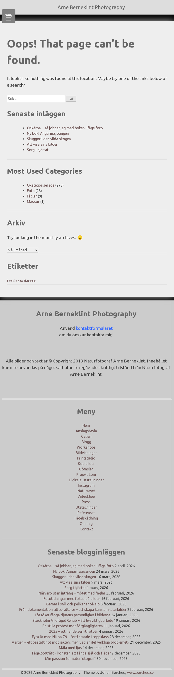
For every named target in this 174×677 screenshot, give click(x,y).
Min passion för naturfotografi (70, 659)
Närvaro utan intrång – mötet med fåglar (72, 593)
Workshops (86, 447)
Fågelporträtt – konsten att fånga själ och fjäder (71, 653)
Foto (31, 191)
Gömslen (86, 469)
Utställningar (86, 507)
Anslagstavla (86, 431)
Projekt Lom (86, 474)
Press (86, 502)
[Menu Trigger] (8, 16)
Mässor (33, 202)
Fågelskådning (86, 518)
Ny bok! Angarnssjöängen (48, 133)
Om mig (86, 524)
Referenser (86, 513)
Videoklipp (86, 496)
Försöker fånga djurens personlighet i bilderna (72, 615)
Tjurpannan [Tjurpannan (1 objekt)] (30, 280)
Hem (86, 425)
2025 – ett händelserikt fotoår (73, 631)
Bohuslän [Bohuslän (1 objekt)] (12, 280)
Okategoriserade (40, 185)
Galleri (86, 436)
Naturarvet (86, 491)
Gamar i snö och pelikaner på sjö (73, 604)
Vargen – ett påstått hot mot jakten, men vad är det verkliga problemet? (70, 642)
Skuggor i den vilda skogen (49, 139)
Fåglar (32, 196)
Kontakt (86, 529)
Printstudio (86, 458)
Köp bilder (86, 464)
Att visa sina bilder (42, 144)
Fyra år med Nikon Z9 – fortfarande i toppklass (70, 637)
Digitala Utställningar (86, 480)
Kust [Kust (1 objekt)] (20, 280)
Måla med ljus (70, 648)
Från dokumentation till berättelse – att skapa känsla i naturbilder (72, 609)
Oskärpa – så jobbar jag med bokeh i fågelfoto (65, 128)
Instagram (86, 485)
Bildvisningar (86, 453)
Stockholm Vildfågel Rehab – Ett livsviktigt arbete (72, 620)
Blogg (86, 442)
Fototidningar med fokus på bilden (72, 599)
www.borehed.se (140, 672)
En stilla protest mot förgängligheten (72, 626)
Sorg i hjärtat (37, 150)
